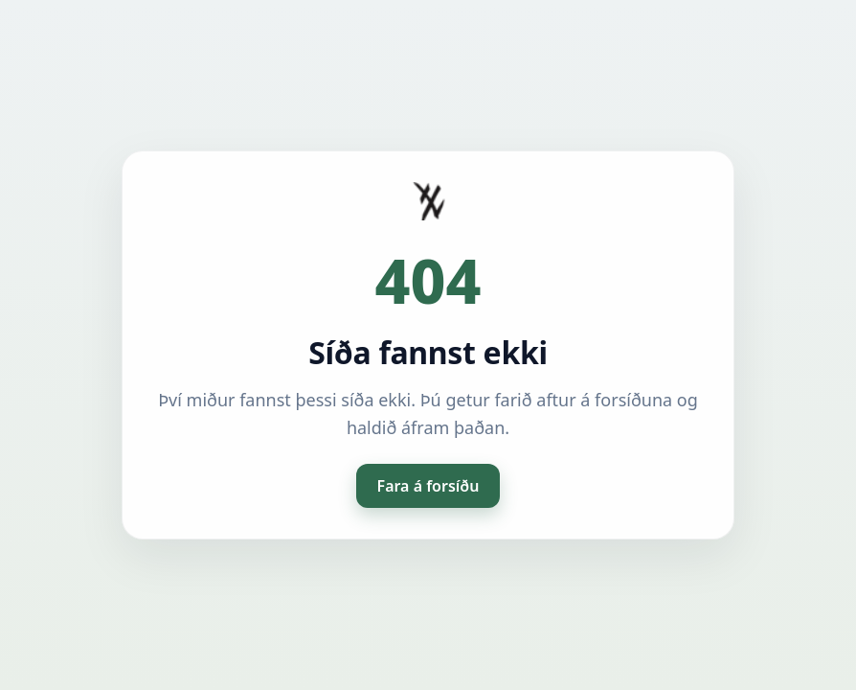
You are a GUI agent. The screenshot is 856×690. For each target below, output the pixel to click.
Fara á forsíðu (428, 485)
